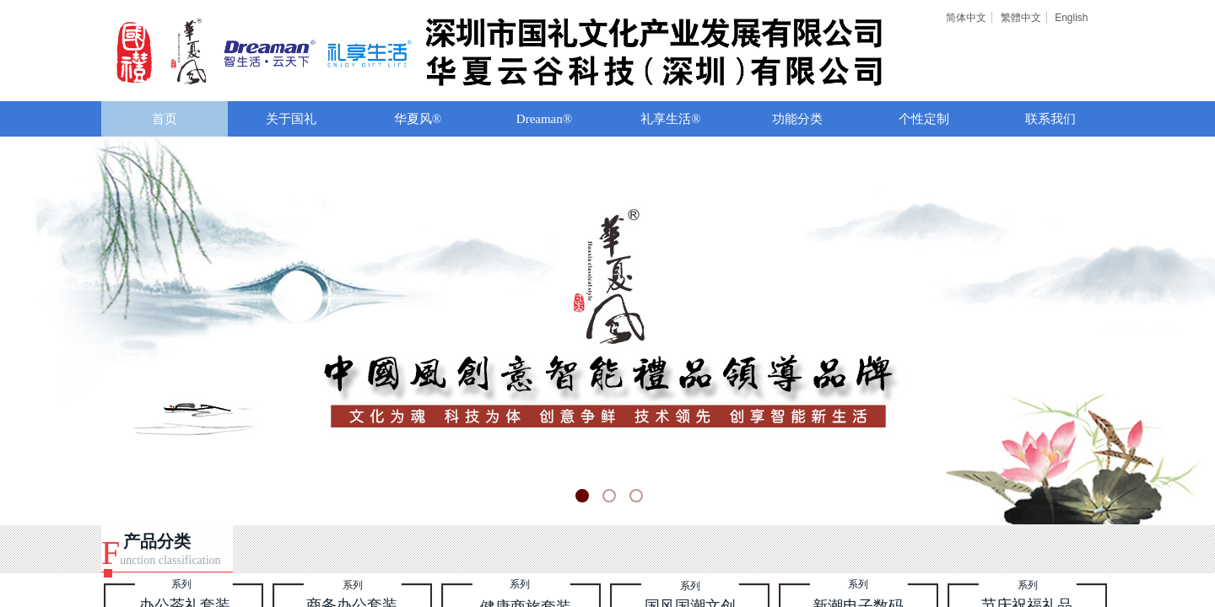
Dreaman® (544, 119)
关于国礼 (291, 119)
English (1071, 18)
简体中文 (966, 18)
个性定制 (924, 119)
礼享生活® (670, 119)
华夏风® (417, 119)
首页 (164, 119)
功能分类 (797, 119)
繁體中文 (1021, 18)
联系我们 (1050, 119)
